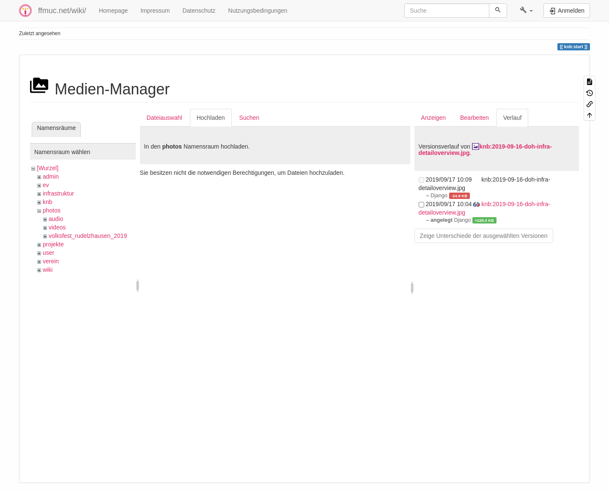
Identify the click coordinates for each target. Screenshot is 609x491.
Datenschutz (198, 10)
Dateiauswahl (164, 117)
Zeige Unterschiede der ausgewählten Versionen (484, 235)
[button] (526, 10)
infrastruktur (58, 193)
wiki (47, 269)
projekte (53, 244)
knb (47, 202)
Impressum (155, 10)
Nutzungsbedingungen (257, 10)
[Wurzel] (47, 168)
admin (51, 176)
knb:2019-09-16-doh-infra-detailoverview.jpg (485, 149)
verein (51, 261)
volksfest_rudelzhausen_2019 (88, 235)
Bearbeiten (474, 117)
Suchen (249, 117)
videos (57, 227)
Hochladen (211, 117)
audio (56, 218)
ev (46, 185)
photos (51, 210)
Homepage (113, 10)
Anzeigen (433, 117)
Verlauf (512, 117)
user (48, 252)
